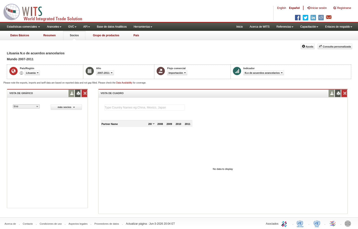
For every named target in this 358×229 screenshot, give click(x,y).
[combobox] (26, 106)
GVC (72, 26)
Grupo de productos (106, 35)
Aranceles (54, 26)
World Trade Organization (332, 223)
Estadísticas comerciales (23, 26)
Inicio (239, 26)
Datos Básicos (19, 35)
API (86, 26)
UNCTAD (300, 223)
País (136, 35)
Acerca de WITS (259, 26)
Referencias (284, 26)
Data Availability (124, 83)
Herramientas (143, 26)
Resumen (49, 35)
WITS (45, 11)
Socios (74, 35)
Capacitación (309, 26)
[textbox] (144, 107)
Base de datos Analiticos (112, 26)
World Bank (348, 223)
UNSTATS (316, 223)
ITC (285, 223)
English (281, 8)
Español (294, 8)
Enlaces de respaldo (338, 26)
